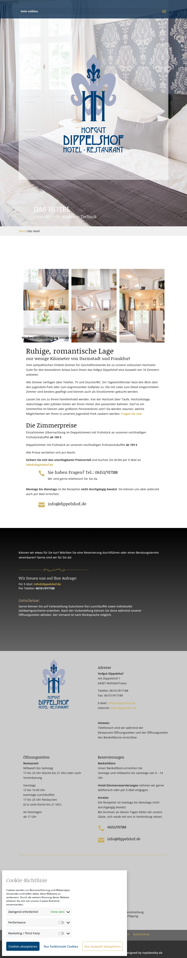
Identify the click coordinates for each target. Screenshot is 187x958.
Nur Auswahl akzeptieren (102, 946)
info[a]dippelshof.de (121, 703)
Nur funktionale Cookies (61, 946)
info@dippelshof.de (39, 465)
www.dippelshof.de (123, 708)
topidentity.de (152, 953)
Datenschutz (141, 934)
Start (22, 231)
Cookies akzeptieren (22, 946)
